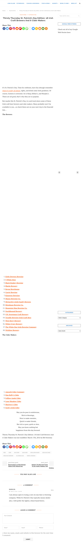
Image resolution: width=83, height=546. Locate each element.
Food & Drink (46, 3)
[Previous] (59, 172)
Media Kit (74, 3)
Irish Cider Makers (35, 452)
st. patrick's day (20, 455)
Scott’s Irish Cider (12, 408)
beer (4, 452)
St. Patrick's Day (32, 14)
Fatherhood (20, 3)
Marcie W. (12, 489)
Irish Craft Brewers (8, 455)
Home (3, 10)
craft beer (16, 452)
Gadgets (54, 3)
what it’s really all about (11, 90)
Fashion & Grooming (33, 3)
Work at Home (64, 3)
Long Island (11, 3)
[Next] (77, 172)
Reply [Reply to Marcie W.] (52, 490)
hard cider (25, 452)
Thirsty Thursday (31, 455)
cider (9, 452)
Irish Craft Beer (46, 452)
